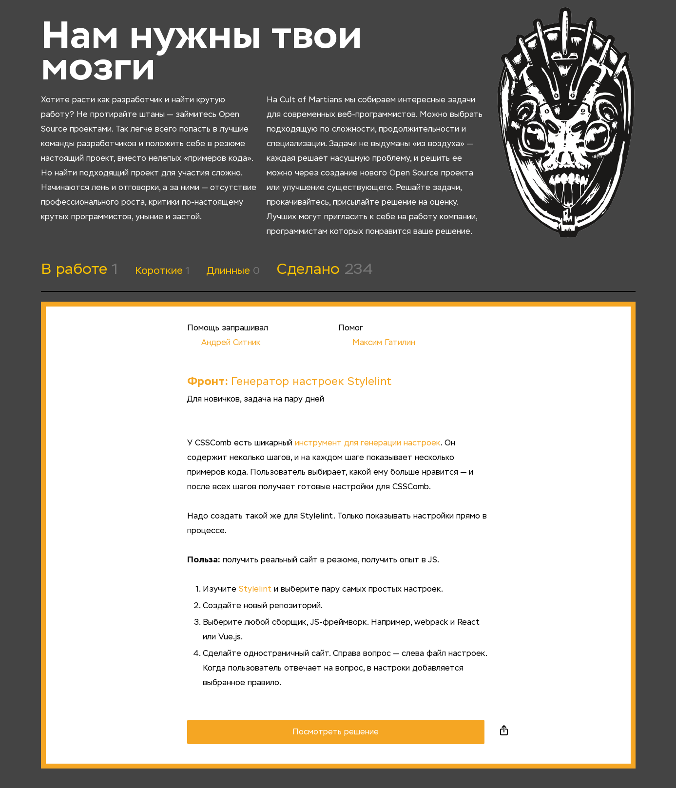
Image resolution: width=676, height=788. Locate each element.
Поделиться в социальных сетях (504, 732)
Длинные (233, 271)
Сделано (325, 270)
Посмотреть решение (335, 732)
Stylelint (255, 590)
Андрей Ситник (223, 343)
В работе (79, 270)
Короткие (162, 271)
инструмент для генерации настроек (368, 443)
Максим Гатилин (376, 343)
